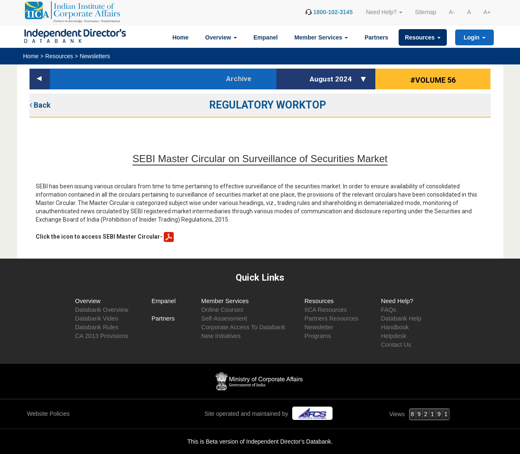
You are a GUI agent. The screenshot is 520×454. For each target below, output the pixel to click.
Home (181, 37)
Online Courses (222, 309)
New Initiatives (221, 336)
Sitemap (425, 12)
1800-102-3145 (332, 12)
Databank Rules (97, 327)
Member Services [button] (321, 37)
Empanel (266, 37)
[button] (364, 79)
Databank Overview (101, 309)
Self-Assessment (224, 318)
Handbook (395, 327)
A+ (487, 12)
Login (474, 37)
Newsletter (318, 327)
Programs (317, 336)
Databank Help (401, 318)
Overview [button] (221, 37)
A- (452, 12)
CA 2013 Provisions (101, 336)
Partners (376, 37)
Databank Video (96, 318)
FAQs (388, 309)
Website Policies (49, 413)
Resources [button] (422, 37)
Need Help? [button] (384, 12)
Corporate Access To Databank (243, 327)
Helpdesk (393, 336)
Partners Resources (331, 318)
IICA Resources (325, 309)
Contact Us (396, 344)
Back (40, 105)
